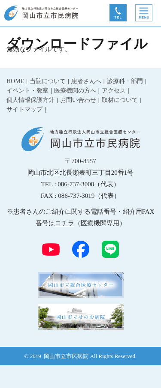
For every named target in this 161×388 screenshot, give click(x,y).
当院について (48, 81)
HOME (15, 81)
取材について (120, 100)
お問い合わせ (78, 100)
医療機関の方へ (75, 90)
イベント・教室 (27, 90)
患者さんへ (86, 81)
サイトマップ (24, 109)
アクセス (114, 90)
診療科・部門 (125, 81)
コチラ (64, 223)
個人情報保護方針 (30, 100)
